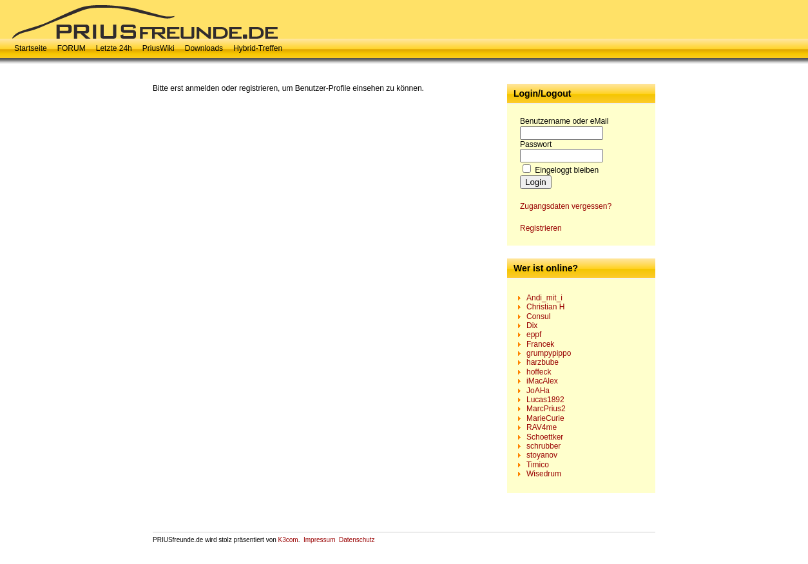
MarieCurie (545, 418)
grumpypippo (548, 353)
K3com (288, 539)
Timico (537, 464)
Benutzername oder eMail (564, 121)
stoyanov (541, 455)
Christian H (545, 306)
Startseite (30, 48)
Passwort (536, 144)
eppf (533, 334)
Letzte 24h (114, 48)
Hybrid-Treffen (257, 48)
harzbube (542, 362)
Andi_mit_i (544, 297)
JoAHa (538, 390)
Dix (531, 325)
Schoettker (544, 437)
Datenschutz (357, 539)
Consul (538, 316)
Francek (540, 344)
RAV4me (541, 427)
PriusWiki (158, 48)
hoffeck (538, 371)
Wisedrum (543, 473)
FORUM (71, 48)
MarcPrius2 (546, 408)
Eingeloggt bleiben (567, 170)
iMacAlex (542, 380)
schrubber (543, 446)
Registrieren (541, 228)
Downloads (204, 48)
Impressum (319, 539)
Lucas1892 (545, 399)
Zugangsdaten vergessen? (565, 206)
